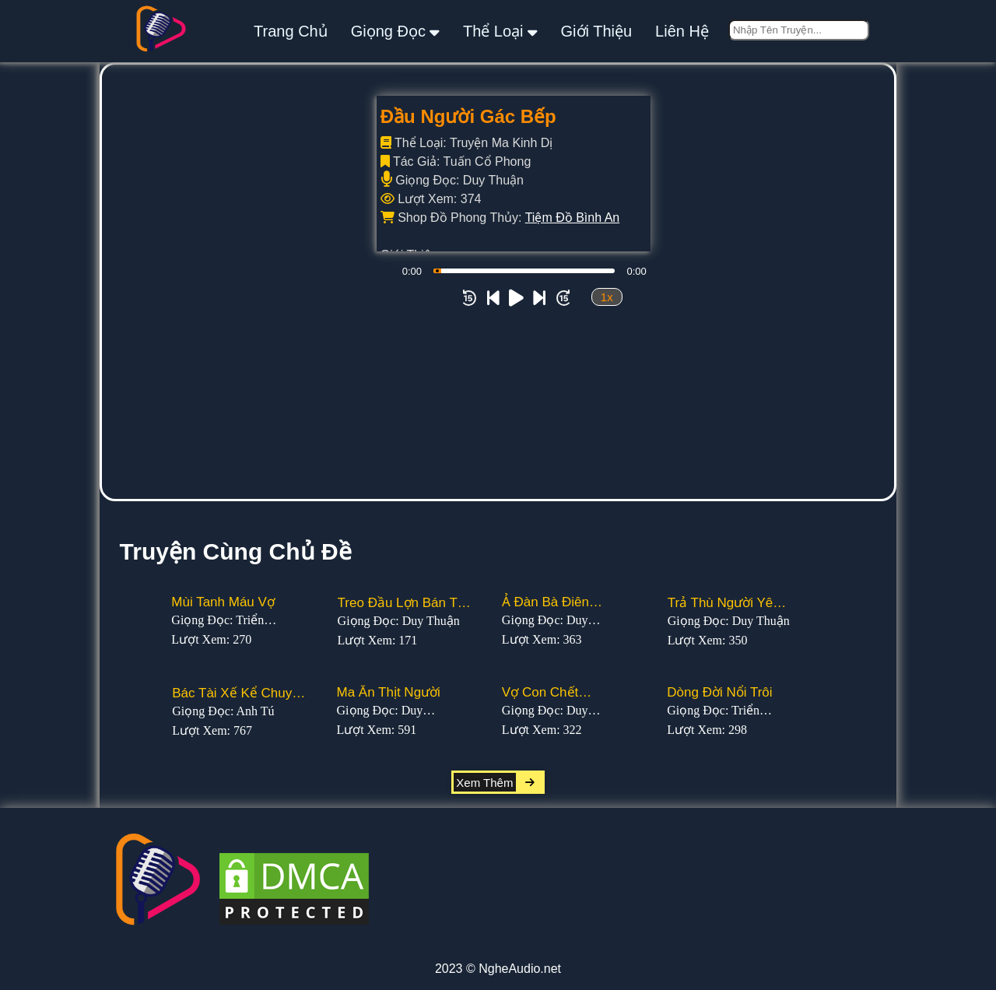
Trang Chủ (291, 31)
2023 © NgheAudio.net (498, 968)
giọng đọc (395, 31)
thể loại (500, 31)
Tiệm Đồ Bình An (572, 217)
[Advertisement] (498, 382)
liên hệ (682, 31)
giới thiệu (597, 31)
